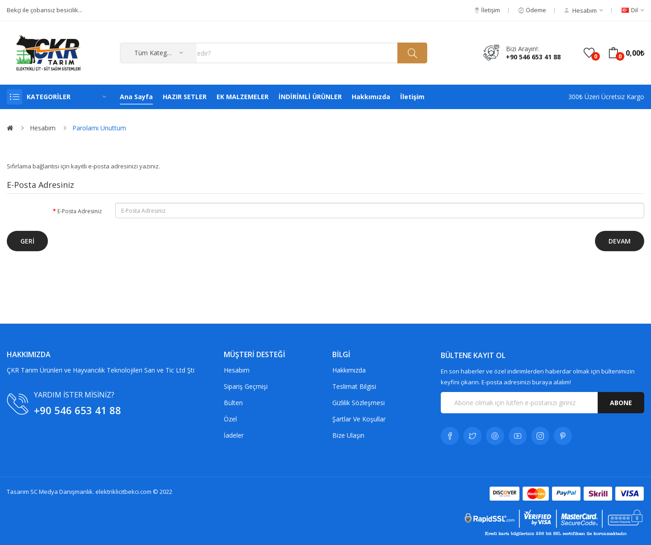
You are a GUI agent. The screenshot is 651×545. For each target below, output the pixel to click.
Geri (27, 241)
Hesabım (43, 128)
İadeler (234, 435)
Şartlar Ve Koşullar (359, 419)
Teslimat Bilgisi (354, 386)
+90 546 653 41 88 (533, 57)
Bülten (233, 402)
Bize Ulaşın (348, 435)
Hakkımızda (349, 370)
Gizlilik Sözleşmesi (358, 402)
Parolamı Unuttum (99, 128)
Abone (621, 402)
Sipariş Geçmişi (246, 386)
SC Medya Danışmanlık (61, 492)
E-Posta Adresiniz (79, 211)
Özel (230, 419)
